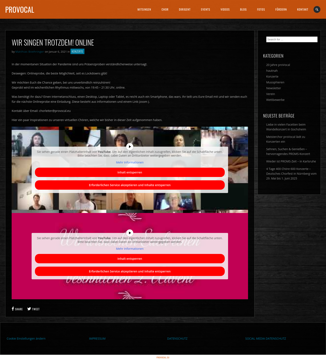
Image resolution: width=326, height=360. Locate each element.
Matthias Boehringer (29, 51)
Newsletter (273, 88)
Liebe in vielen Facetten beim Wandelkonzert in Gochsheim (286, 126)
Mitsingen (144, 9)
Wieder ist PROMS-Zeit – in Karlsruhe (291, 161)
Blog (243, 9)
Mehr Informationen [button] (129, 162)
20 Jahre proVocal (278, 65)
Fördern (281, 9)
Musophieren (275, 82)
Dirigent (185, 9)
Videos (225, 9)
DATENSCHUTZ (177, 338)
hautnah (272, 71)
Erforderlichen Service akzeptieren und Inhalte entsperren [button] (130, 185)
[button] (9, 351)
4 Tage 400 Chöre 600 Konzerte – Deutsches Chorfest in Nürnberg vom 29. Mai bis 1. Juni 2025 (291, 173)
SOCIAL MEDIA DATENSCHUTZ (265, 338)
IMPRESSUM (97, 338)
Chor (165, 9)
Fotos (261, 9)
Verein (270, 94)
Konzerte (77, 51)
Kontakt (302, 9)
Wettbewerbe (275, 100)
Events (205, 9)
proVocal (19, 9)
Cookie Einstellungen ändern (26, 338)
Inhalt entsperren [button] (129, 172)
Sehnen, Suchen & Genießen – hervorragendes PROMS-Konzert (288, 151)
